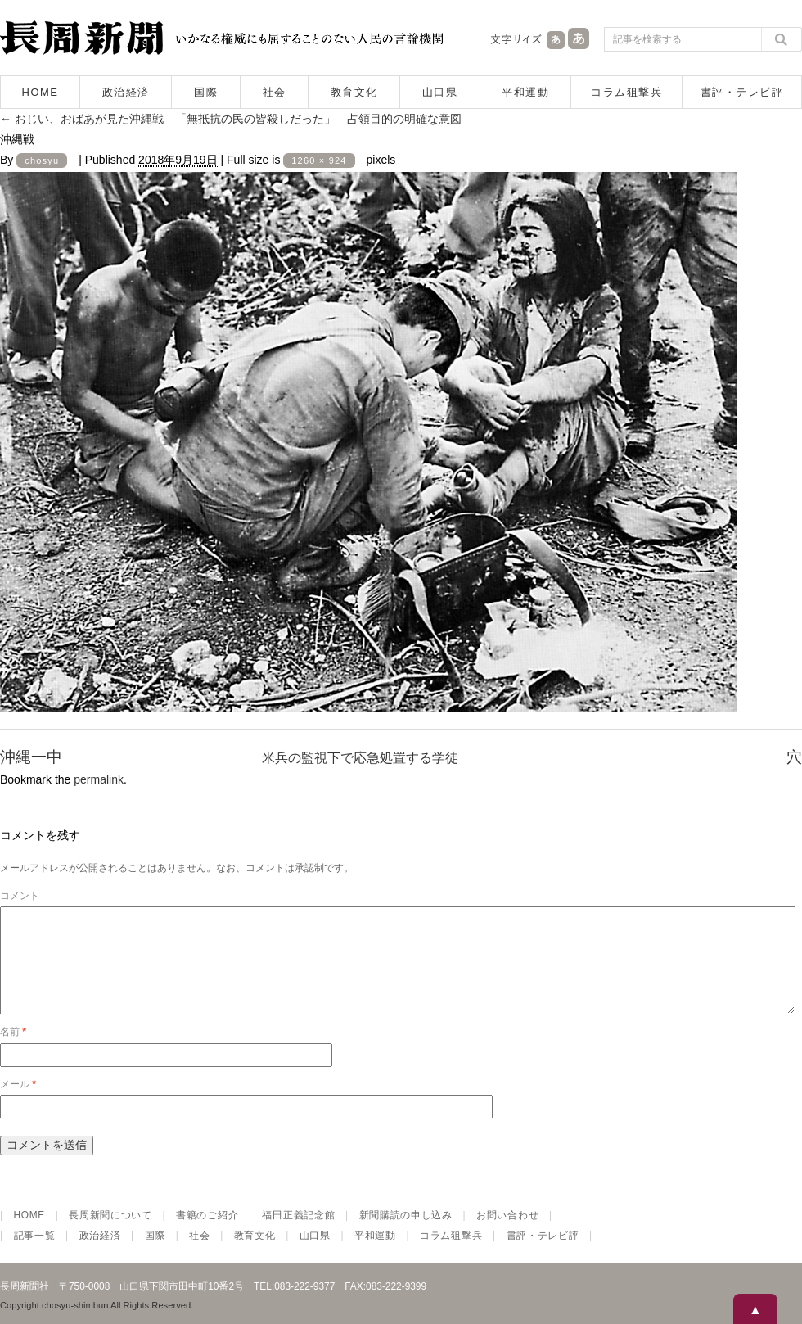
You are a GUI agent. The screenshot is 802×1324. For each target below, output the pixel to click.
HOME (40, 92)
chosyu (42, 160)
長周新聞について (110, 1234)
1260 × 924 (318, 160)
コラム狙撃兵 (626, 92)
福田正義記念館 (298, 1234)
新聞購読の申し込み (406, 1234)
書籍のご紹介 (207, 1234)
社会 (274, 92)
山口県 (440, 92)
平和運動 (525, 92)
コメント (19, 895)
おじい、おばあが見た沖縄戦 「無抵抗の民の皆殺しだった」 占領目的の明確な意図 (231, 118)
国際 (206, 92)
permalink (99, 779)
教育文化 (354, 92)
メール (18, 1103)
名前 (13, 1051)
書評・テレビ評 (742, 92)
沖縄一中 (31, 757)
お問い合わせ (507, 1234)
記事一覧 (35, 1255)
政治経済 (126, 92)
